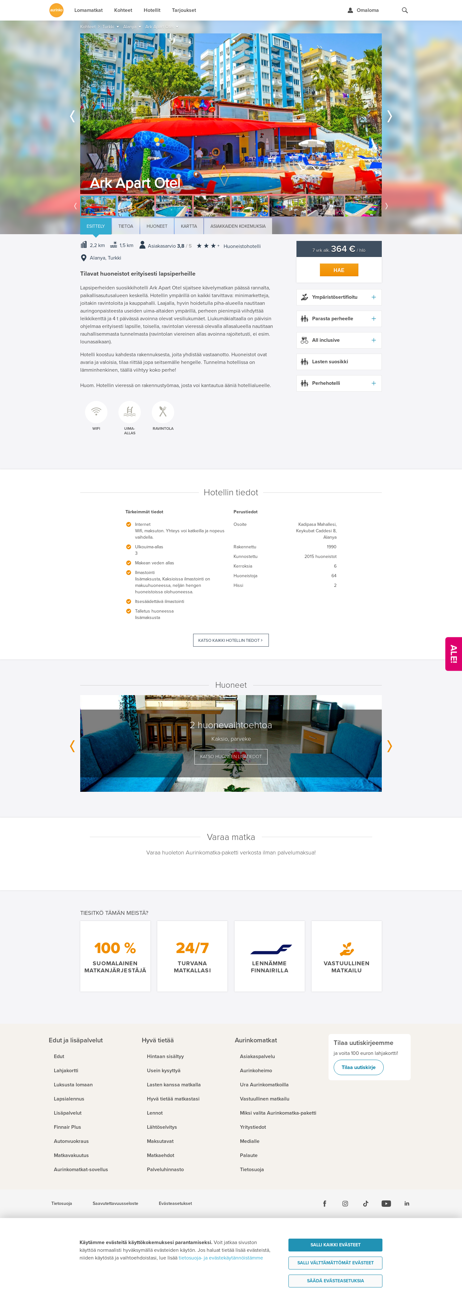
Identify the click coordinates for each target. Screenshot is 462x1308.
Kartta (189, 226)
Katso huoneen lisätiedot (231, 756)
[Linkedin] (407, 1204)
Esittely (96, 226)
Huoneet (157, 226)
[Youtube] (386, 1204)
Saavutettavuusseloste (115, 1203)
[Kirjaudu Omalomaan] (363, 10)
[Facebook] (325, 1204)
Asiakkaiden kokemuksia (238, 226)
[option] (231, 113)
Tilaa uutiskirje (359, 1067)
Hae (339, 270)
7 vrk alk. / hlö (338, 250)
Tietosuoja (61, 1203)
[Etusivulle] (56, 10)
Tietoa (125, 226)
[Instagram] (345, 1204)
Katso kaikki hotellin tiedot (229, 640)
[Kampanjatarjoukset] (453, 654)
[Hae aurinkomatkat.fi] (405, 10)
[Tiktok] (366, 1204)
